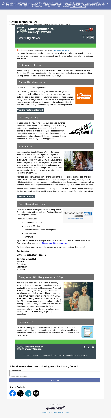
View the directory (26, 196)
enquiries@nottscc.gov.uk (53, 355)
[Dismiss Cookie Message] (107, 2)
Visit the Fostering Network (30, 110)
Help (67, 412)
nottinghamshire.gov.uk (78, 355)
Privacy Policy (47, 412)
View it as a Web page (61, 50)
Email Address (15, 370)
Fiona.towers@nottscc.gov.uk (54, 243)
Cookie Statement (78, 6)
